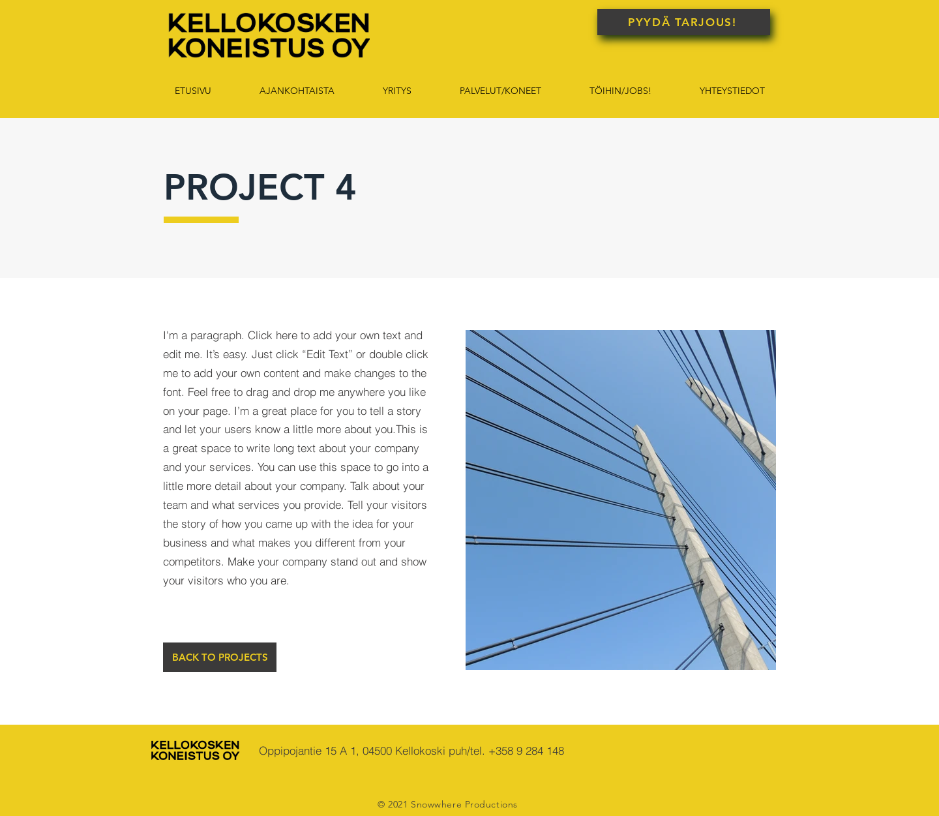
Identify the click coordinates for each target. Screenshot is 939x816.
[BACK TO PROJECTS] (219, 657)
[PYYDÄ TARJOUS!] (683, 22)
